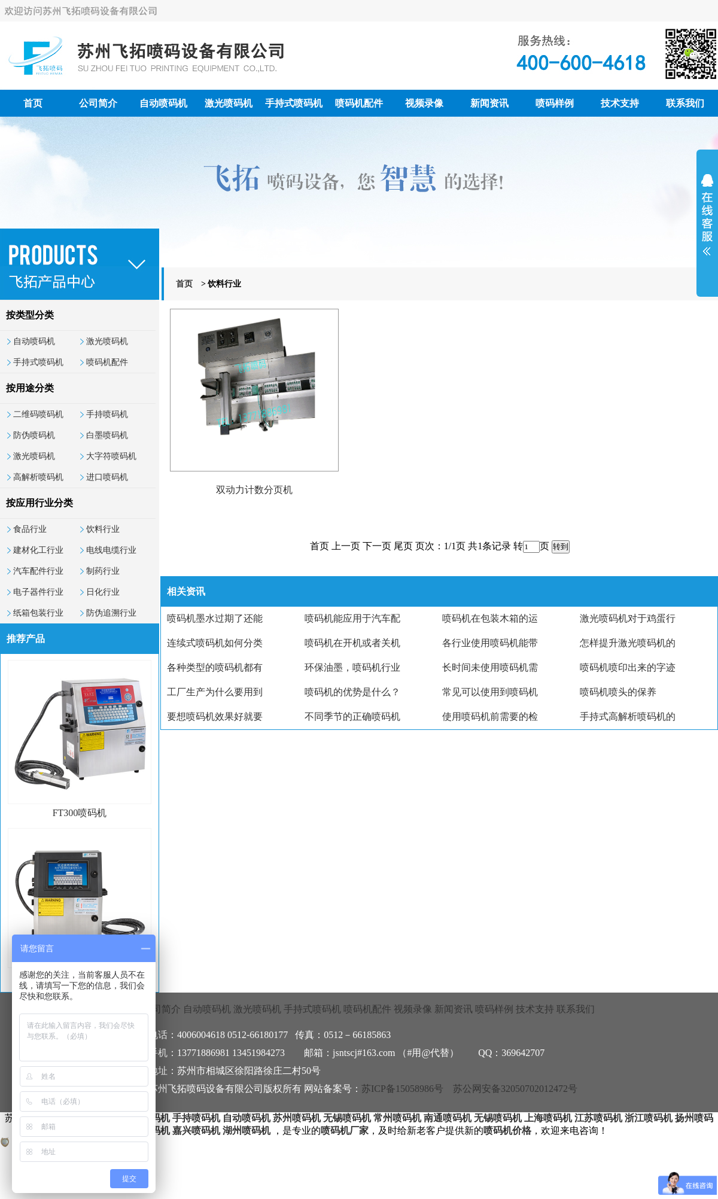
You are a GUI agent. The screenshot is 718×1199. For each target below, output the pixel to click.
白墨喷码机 (107, 435)
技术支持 (620, 103)
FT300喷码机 (80, 813)
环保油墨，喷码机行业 (352, 667)
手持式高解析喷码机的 (628, 716)
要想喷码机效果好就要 (215, 716)
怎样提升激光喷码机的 (628, 643)
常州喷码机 (397, 1118)
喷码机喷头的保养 (618, 692)
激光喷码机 (228, 103)
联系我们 (685, 103)
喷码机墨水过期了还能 (215, 618)
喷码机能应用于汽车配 (352, 618)
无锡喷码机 (347, 1118)
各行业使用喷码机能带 (490, 643)
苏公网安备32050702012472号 (515, 1089)
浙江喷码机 (649, 1118)
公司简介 (98, 103)
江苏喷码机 (598, 1118)
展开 (707, 222)
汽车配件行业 (38, 571)
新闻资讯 (489, 103)
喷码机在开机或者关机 (352, 643)
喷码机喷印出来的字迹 (628, 667)
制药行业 (103, 571)
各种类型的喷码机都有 (215, 667)
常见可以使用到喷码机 (490, 692)
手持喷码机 (107, 414)
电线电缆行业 (111, 550)
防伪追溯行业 (111, 612)
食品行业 (30, 529)
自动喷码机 (163, 103)
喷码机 (155, 1118)
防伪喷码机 (34, 435)
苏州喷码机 (297, 1118)
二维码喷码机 (38, 414)
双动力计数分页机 (254, 490)
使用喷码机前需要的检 (490, 716)
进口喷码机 (107, 477)
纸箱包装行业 (38, 612)
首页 (32, 103)
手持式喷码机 (294, 103)
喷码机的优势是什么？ (352, 692)
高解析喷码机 (38, 477)
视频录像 (424, 103)
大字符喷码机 (111, 456)
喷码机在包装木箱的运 (490, 618)
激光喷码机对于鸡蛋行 (628, 618)
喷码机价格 (507, 1130)
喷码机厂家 (345, 1130)
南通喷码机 (447, 1118)
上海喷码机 (548, 1118)
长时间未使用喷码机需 (490, 667)
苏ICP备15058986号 (402, 1089)
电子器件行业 (38, 592)
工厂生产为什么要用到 (215, 692)
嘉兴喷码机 (196, 1130)
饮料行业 (103, 529)
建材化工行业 (38, 550)
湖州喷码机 (246, 1130)
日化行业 (103, 592)
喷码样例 (555, 103)
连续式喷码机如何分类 (215, 643)
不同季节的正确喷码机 (352, 716)
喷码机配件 (359, 103)
